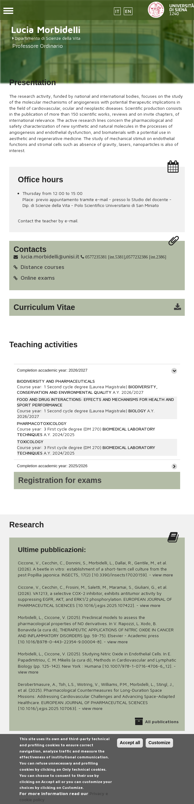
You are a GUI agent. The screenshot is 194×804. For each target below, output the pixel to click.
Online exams (38, 277)
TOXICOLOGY (30, 441)
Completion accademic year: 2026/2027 (52, 370)
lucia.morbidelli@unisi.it (50, 256)
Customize (159, 745)
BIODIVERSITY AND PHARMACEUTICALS (56, 381)
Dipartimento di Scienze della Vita (47, 38)
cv (101, 307)
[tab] (97, 370)
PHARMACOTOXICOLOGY (42, 423)
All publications (162, 721)
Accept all (130, 745)
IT (117, 11)
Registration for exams (60, 480)
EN (128, 11)
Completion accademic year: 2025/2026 (52, 466)
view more (162, 574)
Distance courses (42, 267)
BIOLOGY (137, 410)
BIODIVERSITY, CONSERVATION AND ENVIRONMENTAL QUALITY (87, 389)
